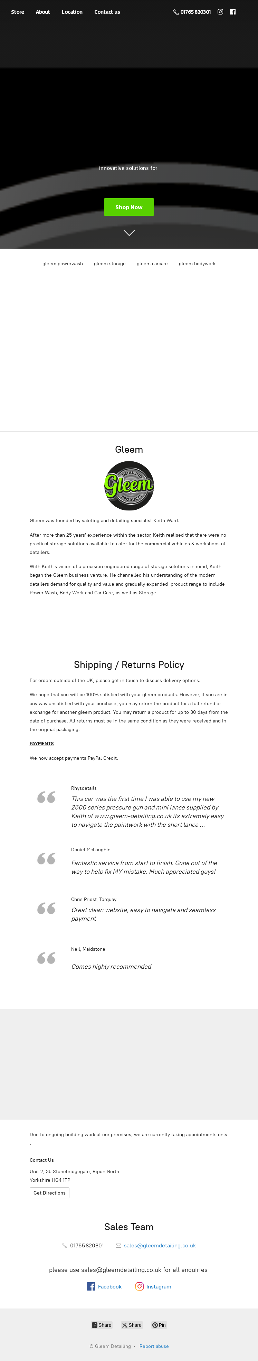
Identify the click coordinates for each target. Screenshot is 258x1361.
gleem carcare (152, 264)
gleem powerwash (62, 264)
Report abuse (154, 1346)
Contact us (107, 11)
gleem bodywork (197, 264)
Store (17, 11)
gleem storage (110, 264)
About (43, 11)
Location (72, 11)
